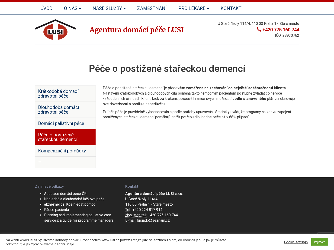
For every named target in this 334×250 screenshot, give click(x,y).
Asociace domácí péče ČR (65, 193)
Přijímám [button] (319, 242)
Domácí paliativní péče (61, 123)
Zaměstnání (152, 8)
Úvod (46, 8)
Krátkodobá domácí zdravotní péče (58, 94)
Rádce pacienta (56, 209)
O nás (72, 8)
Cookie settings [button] (296, 242)
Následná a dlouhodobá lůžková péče (74, 199)
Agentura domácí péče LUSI (137, 29)
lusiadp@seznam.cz (153, 220)
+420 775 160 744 (281, 30)
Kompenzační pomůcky (62, 151)
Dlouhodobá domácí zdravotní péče (58, 110)
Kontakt (231, 8)
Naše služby (109, 8)
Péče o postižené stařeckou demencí (57, 137)
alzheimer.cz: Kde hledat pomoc (70, 204)
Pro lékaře (193, 8)
